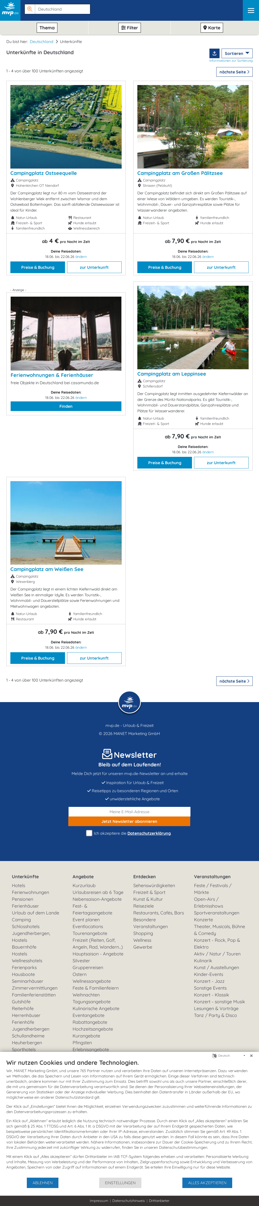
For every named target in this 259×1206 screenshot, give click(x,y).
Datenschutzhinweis (128, 1200)
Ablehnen (43, 1182)
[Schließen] (251, 1055)
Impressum (99, 1200)
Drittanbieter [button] (159, 1200)
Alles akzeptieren (207, 1182)
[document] (129, 1117)
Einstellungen (120, 1182)
